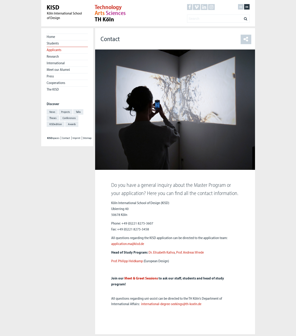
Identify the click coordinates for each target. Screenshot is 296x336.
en (246, 6)
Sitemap (87, 138)
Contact (66, 138)
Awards (72, 124)
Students (53, 43)
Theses (52, 118)
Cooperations (56, 82)
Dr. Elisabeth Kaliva (162, 252)
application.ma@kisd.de (127, 243)
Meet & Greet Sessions (141, 278)
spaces (53, 138)
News (52, 112)
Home (51, 36)
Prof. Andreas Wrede (190, 252)
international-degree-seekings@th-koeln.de (171, 303)
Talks (78, 112)
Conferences (69, 118)
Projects (65, 112)
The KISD (53, 89)
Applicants (54, 49)
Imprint (76, 138)
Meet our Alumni (58, 69)
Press (50, 76)
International (56, 63)
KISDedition (55, 124)
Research (53, 56)
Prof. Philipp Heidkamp (127, 261)
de (240, 6)
